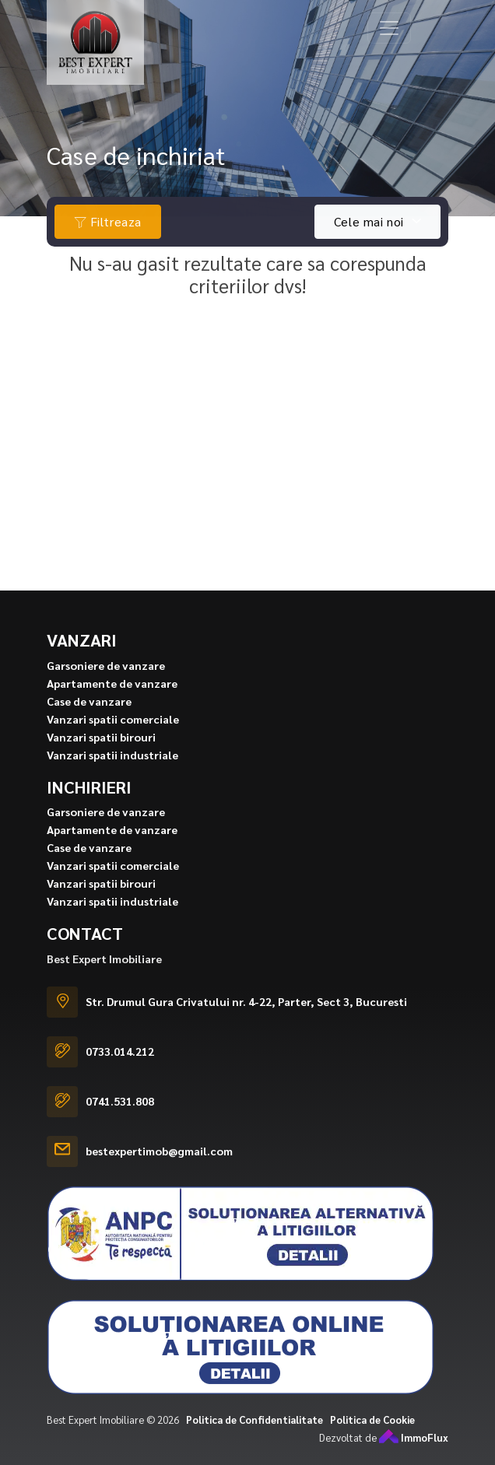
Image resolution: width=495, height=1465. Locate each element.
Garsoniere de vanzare (106, 688)
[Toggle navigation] (389, 28)
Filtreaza (108, 221)
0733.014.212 (120, 1074)
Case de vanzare (89, 724)
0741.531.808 (120, 1124)
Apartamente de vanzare (112, 706)
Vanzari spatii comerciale (113, 741)
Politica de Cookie (372, 1442)
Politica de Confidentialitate (254, 1442)
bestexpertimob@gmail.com (159, 1174)
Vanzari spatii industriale (112, 777)
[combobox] (377, 222)
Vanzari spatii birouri (101, 759)
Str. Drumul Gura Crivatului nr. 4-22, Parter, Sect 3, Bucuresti (246, 1025)
